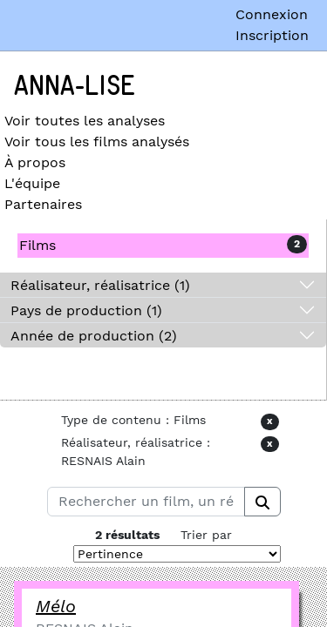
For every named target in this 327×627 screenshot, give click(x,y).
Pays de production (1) (86, 310)
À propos (34, 162)
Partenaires (43, 204)
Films (37, 245)
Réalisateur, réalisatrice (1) (100, 285)
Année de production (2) (93, 335)
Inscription (272, 35)
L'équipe (32, 183)
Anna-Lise (74, 86)
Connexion (271, 14)
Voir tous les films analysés (96, 141)
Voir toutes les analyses (84, 120)
